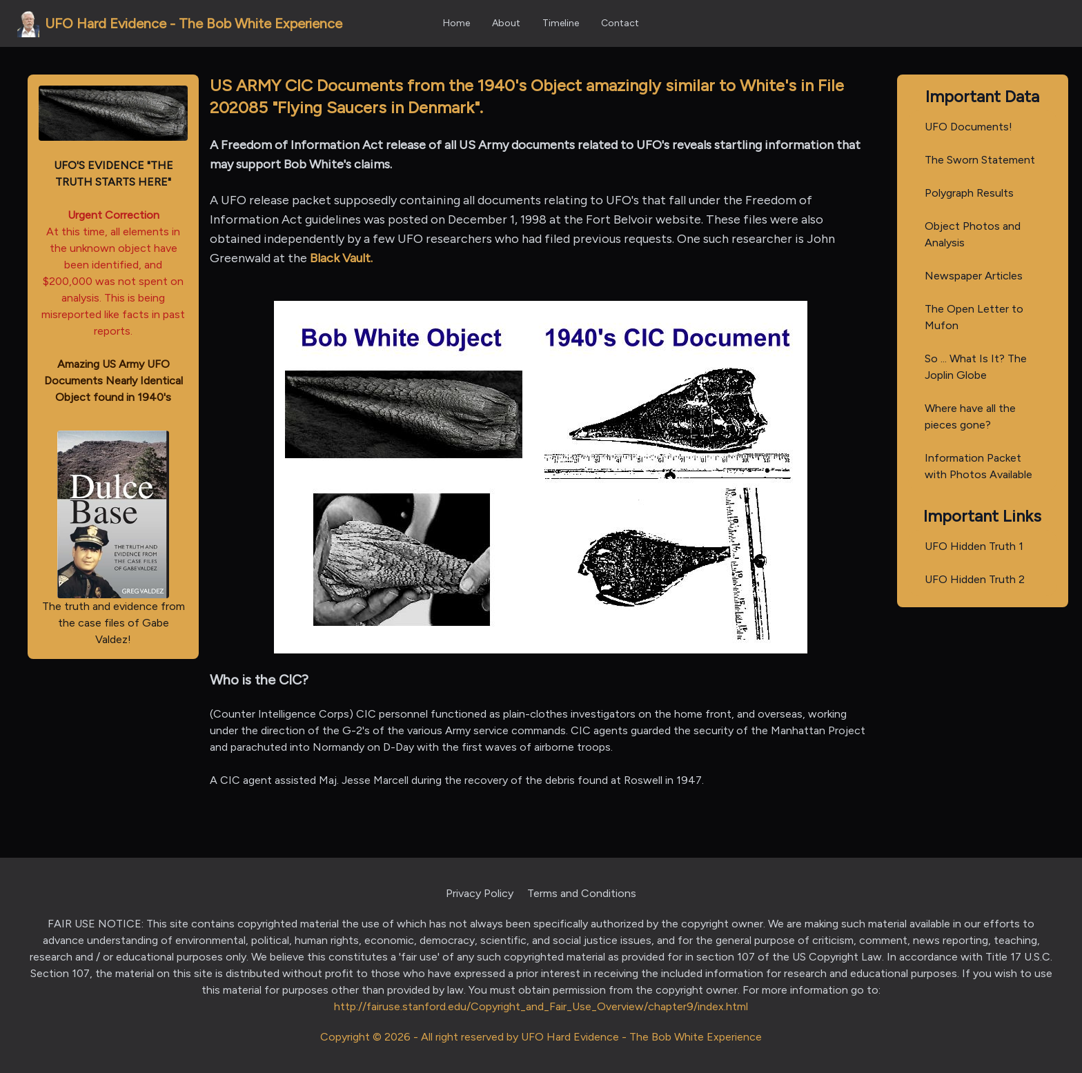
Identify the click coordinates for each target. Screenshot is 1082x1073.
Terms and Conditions (581, 893)
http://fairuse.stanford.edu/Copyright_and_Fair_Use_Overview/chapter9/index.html (541, 1006)
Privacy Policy (479, 893)
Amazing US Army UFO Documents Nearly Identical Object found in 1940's (113, 380)
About (506, 23)
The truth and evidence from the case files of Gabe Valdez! (113, 538)
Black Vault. (341, 258)
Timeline (560, 23)
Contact (620, 23)
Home (456, 23)
